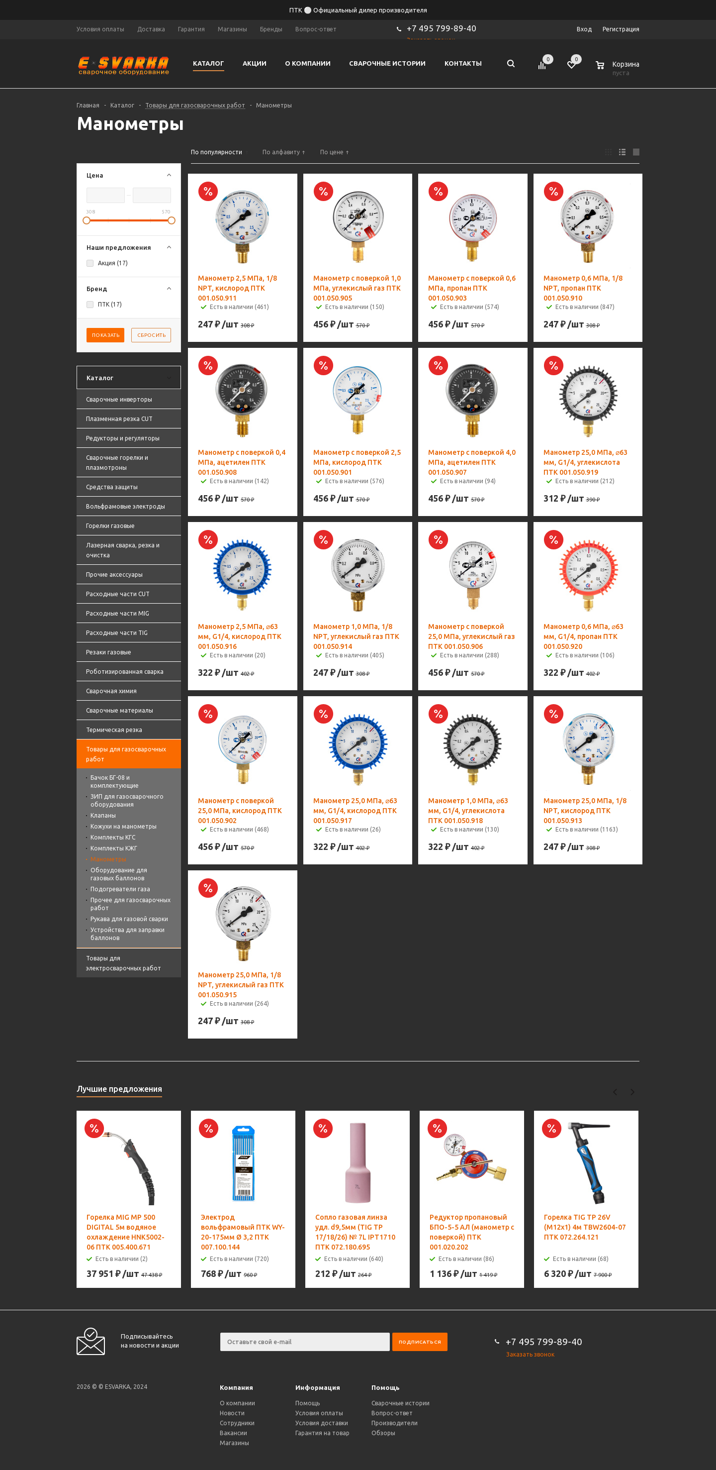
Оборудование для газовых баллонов (118, 874)
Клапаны (103, 815)
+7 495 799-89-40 (441, 28)
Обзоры (383, 1433)
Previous (615, 1092)
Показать (105, 335)
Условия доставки (321, 1423)
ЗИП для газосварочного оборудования (127, 800)
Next (632, 1092)
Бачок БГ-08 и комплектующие (114, 781)
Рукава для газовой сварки (129, 919)
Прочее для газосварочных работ (130, 904)
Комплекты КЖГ (113, 848)
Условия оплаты (319, 1413)
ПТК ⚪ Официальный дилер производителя (358, 9)
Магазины (234, 1443)
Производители (394, 1423)
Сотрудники (237, 1423)
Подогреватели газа (120, 889)
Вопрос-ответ (392, 1413)
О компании (237, 1403)
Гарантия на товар (322, 1433)
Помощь (385, 1387)
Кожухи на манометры (123, 826)
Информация (317, 1387)
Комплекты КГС (112, 837)
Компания (236, 1387)
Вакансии (233, 1433)
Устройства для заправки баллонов (127, 934)
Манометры (108, 859)
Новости (232, 1413)
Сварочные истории (400, 1403)
